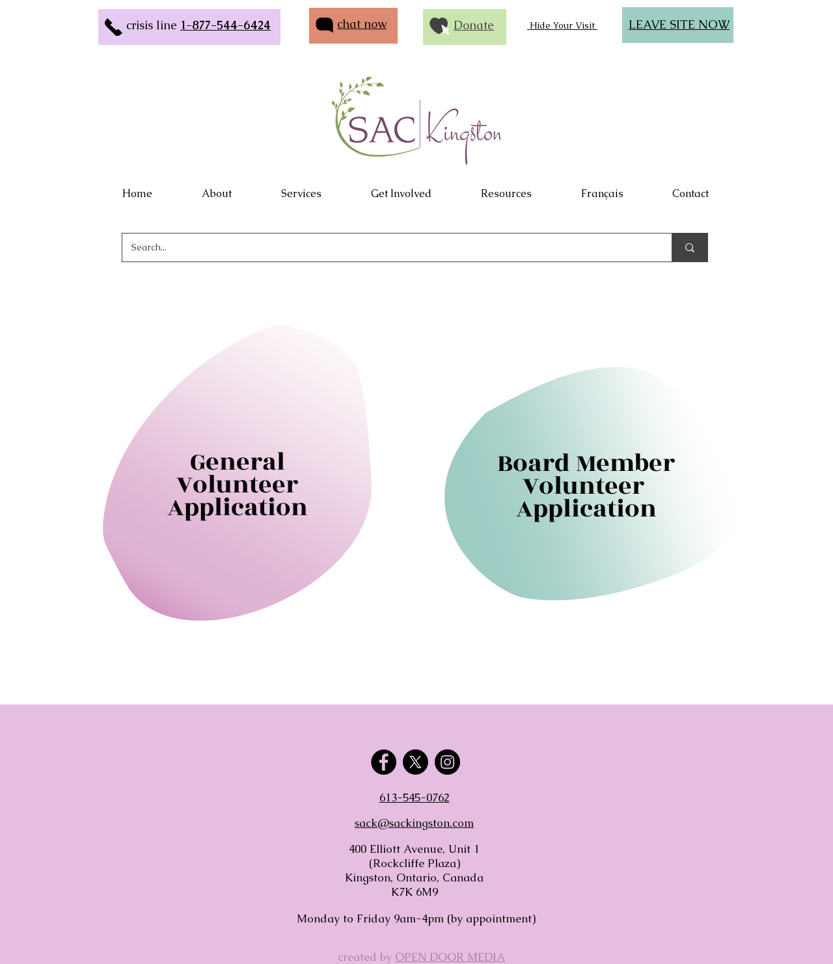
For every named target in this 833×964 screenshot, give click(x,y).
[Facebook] (383, 762)
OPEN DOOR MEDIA (450, 957)
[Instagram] (447, 762)
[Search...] (387, 247)
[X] (415, 762)
